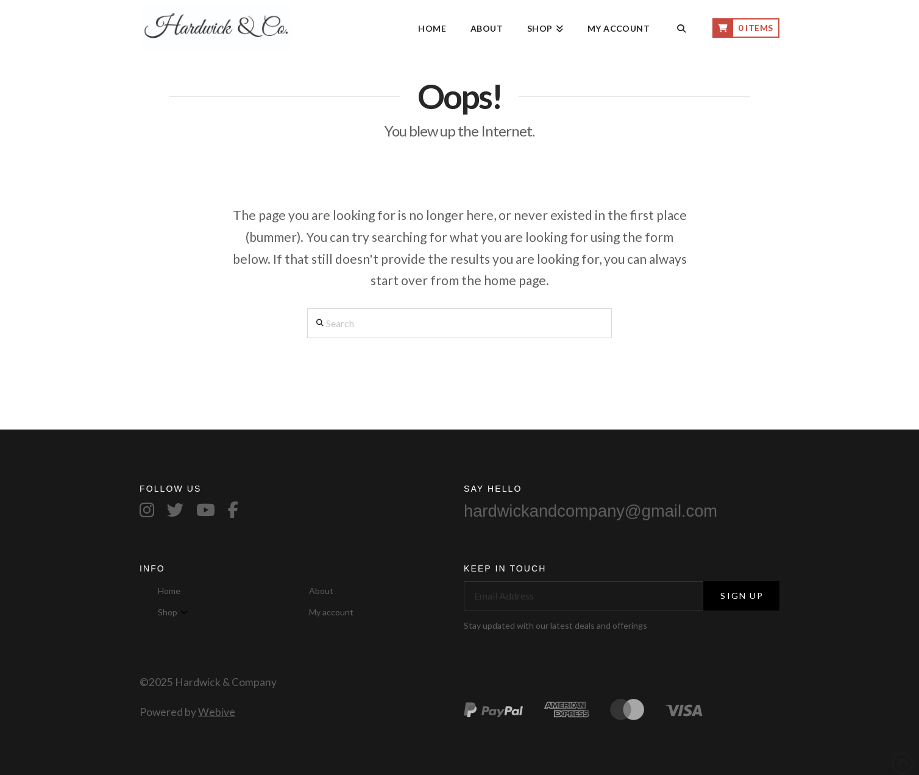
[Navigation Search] (681, 29)
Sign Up (742, 595)
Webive (216, 712)
